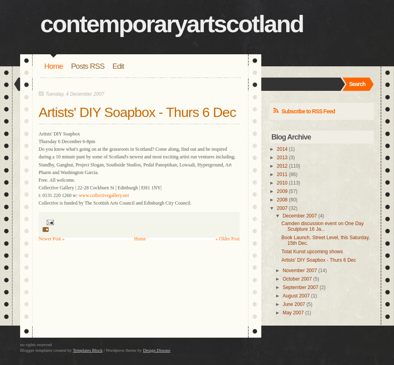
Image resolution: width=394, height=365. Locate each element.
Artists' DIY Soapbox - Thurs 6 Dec (137, 112)
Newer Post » (52, 239)
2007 (282, 208)
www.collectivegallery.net (104, 195)
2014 (282, 149)
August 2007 (296, 296)
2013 (282, 157)
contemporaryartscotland (172, 23)
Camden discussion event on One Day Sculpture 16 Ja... (322, 226)
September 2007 (300, 287)
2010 (282, 183)
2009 (282, 191)
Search (357, 84)
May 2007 (293, 313)
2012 (282, 166)
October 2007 (297, 279)
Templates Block (88, 350)
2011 (282, 174)
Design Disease (156, 350)
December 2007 (300, 216)
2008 (282, 200)
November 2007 (300, 270)
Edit (118, 66)
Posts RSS (88, 66)
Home (53, 66)
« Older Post (227, 239)
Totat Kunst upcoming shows (312, 251)
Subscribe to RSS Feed (308, 111)
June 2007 (294, 304)
